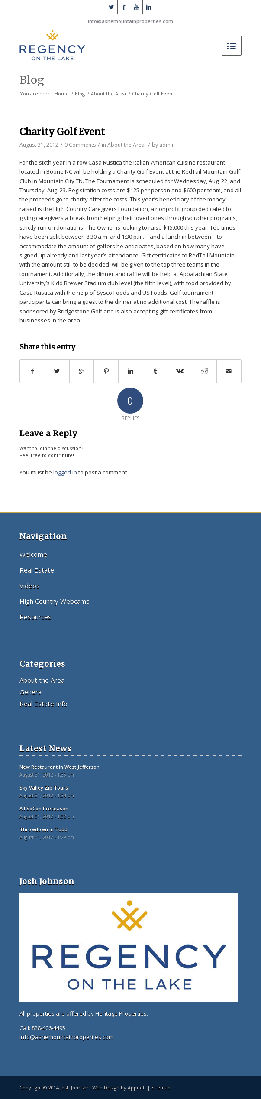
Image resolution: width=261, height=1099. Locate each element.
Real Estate (36, 570)
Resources (35, 616)
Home (62, 93)
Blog (31, 80)
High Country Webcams (54, 601)
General (31, 692)
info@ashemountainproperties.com (130, 21)
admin (167, 144)
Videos (29, 585)
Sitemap (161, 1087)
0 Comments (80, 144)
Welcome (33, 554)
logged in (65, 472)
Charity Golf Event (62, 132)
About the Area (108, 93)
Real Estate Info (43, 703)
